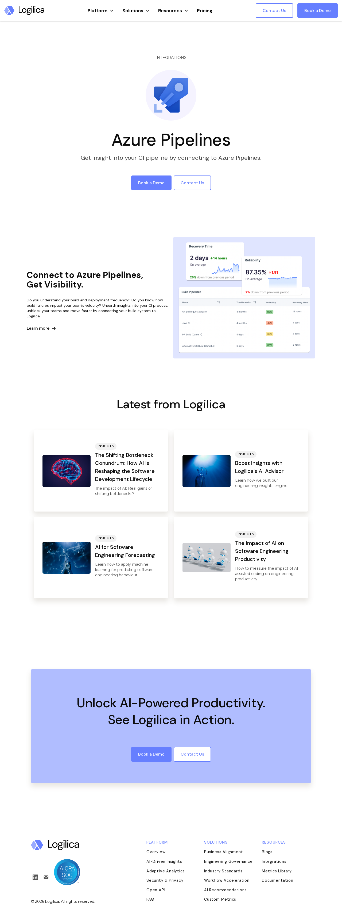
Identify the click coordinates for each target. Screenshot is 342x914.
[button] (100, 10)
